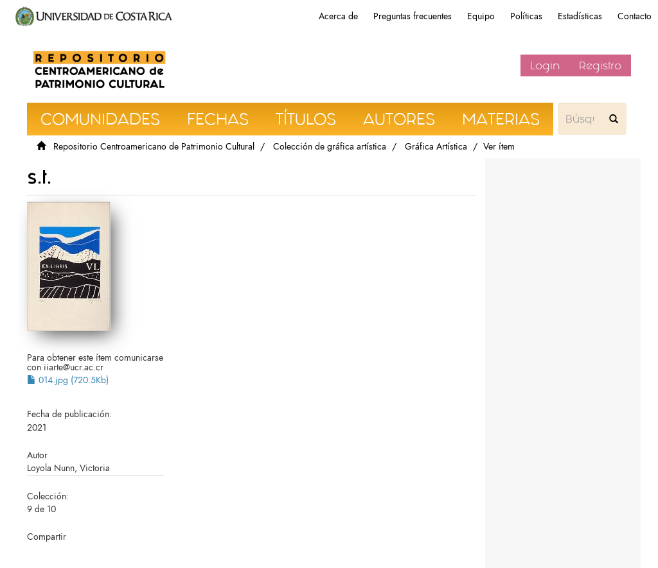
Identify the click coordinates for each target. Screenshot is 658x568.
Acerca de (338, 16)
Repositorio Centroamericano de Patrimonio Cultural (153, 147)
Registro (600, 65)
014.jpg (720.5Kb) (68, 380)
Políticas (526, 16)
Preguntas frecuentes (412, 16)
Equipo (481, 16)
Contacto (635, 16)
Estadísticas (580, 16)
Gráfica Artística (436, 147)
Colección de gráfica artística (329, 147)
